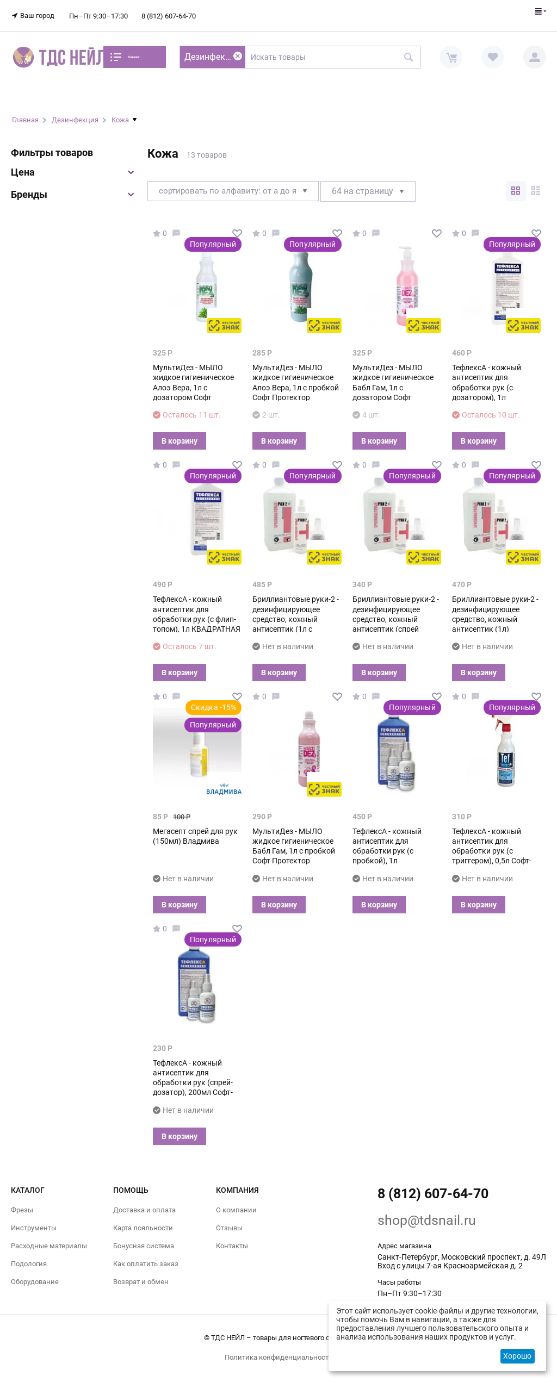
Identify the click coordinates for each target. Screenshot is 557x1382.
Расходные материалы (49, 1239)
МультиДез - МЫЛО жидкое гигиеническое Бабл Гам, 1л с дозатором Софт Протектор (393, 381)
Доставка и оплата (144, 1203)
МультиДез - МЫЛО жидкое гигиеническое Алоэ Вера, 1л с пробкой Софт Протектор (295, 376)
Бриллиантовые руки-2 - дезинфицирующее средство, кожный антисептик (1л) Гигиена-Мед (495, 612)
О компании (236, 1203)
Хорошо (517, 1356)
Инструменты (34, 1221)
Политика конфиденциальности (279, 1351)
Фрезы (22, 1203)
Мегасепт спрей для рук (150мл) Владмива (195, 829)
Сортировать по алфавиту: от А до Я (237, 184)
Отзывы (229, 1221)
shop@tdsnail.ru (426, 1214)
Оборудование (35, 1276)
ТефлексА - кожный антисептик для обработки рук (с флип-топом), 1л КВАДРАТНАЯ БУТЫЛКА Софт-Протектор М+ (196, 617)
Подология (29, 1257)
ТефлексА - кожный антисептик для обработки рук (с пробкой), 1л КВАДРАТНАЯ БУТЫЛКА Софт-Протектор (395, 849)
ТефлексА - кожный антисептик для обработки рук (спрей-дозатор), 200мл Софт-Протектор (193, 1076)
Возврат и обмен (141, 1276)
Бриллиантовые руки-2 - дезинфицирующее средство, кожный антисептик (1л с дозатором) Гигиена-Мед (296, 612)
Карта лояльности (143, 1221)
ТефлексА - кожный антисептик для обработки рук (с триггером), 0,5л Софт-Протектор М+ (491, 844)
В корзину (179, 434)
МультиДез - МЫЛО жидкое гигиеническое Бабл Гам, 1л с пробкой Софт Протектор (293, 839)
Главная (25, 113)
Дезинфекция (75, 113)
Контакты (232, 1239)
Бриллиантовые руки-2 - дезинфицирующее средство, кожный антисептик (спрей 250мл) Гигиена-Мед (395, 612)
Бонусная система (143, 1239)
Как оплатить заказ (145, 1257)
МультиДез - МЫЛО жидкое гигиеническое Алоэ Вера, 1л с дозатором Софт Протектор (193, 381)
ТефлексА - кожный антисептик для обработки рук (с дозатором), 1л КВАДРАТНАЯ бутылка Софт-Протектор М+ (493, 386)
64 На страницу (376, 184)
